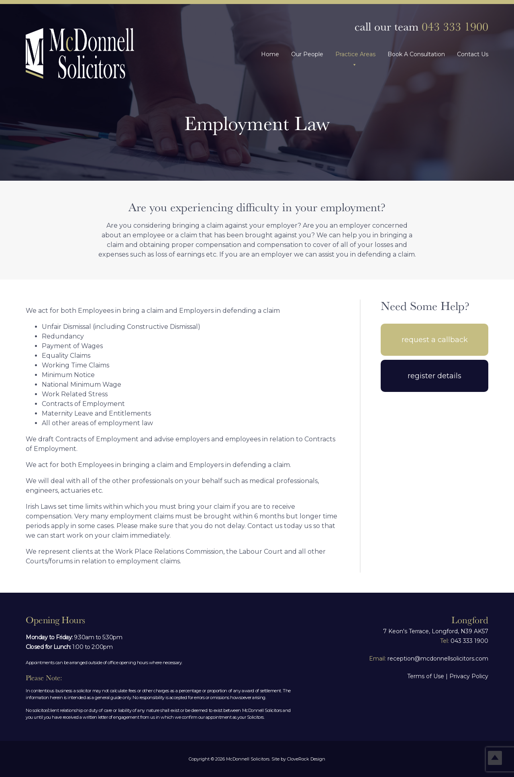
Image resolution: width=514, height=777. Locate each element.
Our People (307, 54)
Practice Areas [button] (355, 54)
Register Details (434, 375)
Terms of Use (425, 676)
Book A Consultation (416, 54)
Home (270, 54)
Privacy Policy (468, 676)
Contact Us (472, 54)
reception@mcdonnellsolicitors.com (428, 658)
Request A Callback (435, 339)
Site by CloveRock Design (298, 759)
